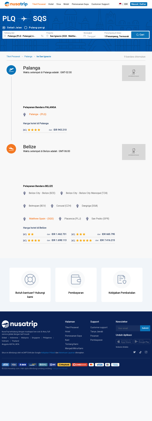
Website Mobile (122, 347)
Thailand (15, 341)
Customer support (98, 327)
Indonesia (14, 338)
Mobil (66, 4)
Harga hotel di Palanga (36, 123)
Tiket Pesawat (39, 4)
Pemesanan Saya (80, 4)
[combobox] (21, 34)
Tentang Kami (71, 344)
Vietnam (5, 341)
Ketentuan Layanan (67, 353)
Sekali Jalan (14, 27)
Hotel (51, 4)
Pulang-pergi (37, 27)
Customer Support (100, 4)
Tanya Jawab (96, 331)
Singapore (36, 338)
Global (4, 338)
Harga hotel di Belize (34, 227)
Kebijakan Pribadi (48, 353)
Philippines (47, 338)
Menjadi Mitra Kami (74, 348)
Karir (67, 340)
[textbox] (21, 34)
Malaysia (25, 338)
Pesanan (94, 336)
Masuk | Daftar (138, 4)
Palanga (28, 56)
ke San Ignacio (44, 56)
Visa (58, 4)
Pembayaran (96, 340)
